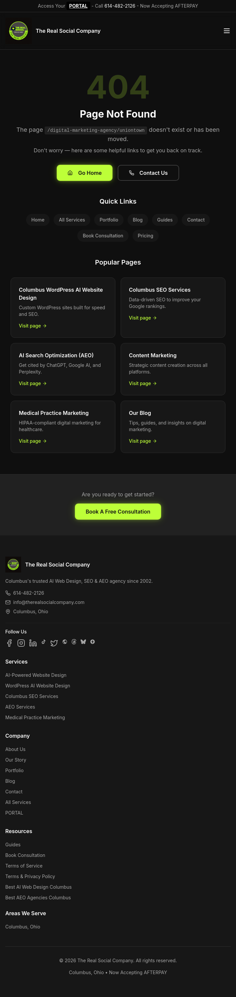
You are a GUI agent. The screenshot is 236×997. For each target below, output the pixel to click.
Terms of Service (24, 866)
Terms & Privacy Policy (30, 876)
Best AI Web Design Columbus (38, 887)
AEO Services (20, 707)
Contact (196, 220)
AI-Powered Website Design (35, 675)
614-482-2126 (120, 6)
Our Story (15, 760)
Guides (165, 220)
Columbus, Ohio (22, 926)
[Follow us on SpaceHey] (64, 643)
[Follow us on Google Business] (92, 643)
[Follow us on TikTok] (43, 643)
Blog (138, 220)
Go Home (84, 173)
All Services (72, 220)
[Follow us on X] (54, 643)
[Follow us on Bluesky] (83, 643)
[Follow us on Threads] (74, 643)
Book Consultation (103, 235)
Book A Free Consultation (118, 511)
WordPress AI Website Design (37, 685)
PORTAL (78, 6)
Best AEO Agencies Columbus (38, 897)
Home (38, 220)
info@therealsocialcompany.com (45, 602)
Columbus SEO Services (31, 696)
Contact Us (148, 173)
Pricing (145, 235)
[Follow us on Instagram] (21, 643)
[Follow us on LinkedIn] (33, 643)
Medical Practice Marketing (35, 717)
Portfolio (108, 220)
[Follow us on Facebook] (9, 643)
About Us (15, 749)
